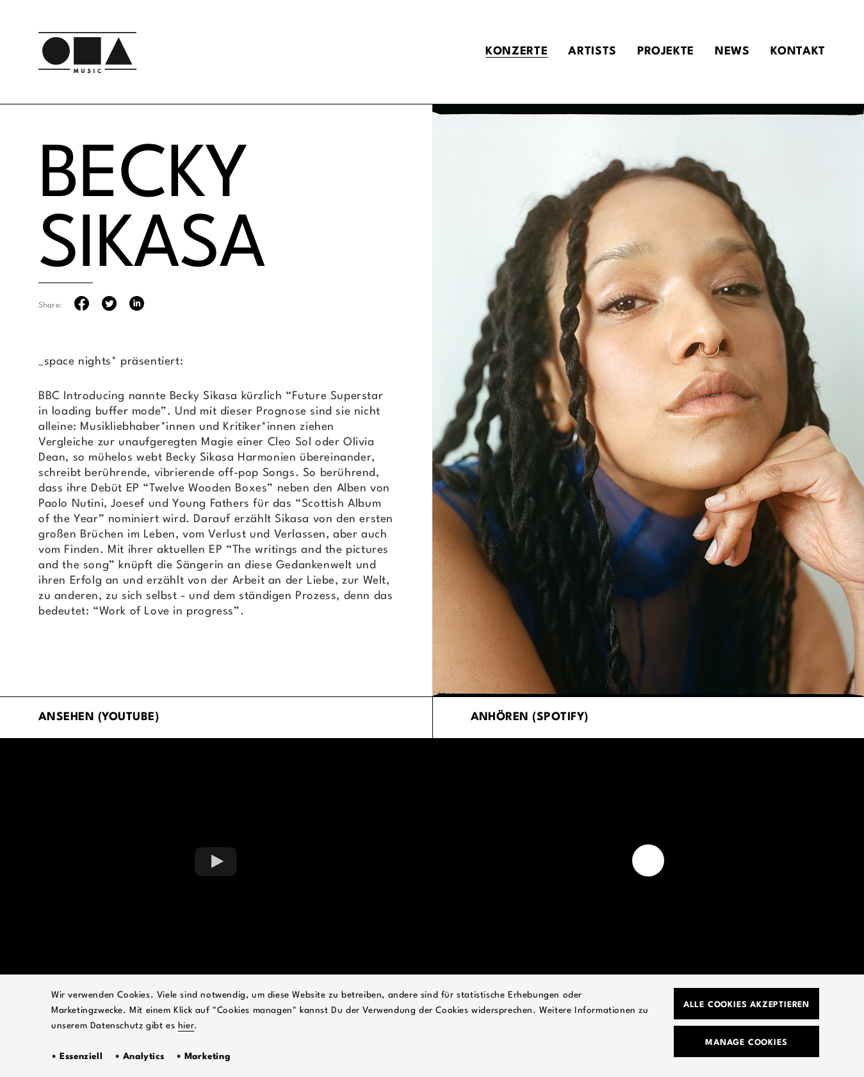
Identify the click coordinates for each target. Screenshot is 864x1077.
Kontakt (798, 51)
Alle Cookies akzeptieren (746, 1005)
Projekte (665, 51)
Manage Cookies (746, 1043)
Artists (592, 51)
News (732, 51)
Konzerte (516, 51)
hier (186, 1025)
